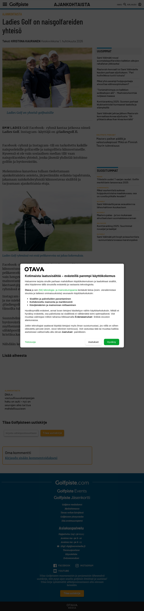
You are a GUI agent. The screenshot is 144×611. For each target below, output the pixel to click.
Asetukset (93, 341)
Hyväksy (111, 341)
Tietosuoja (30, 341)
